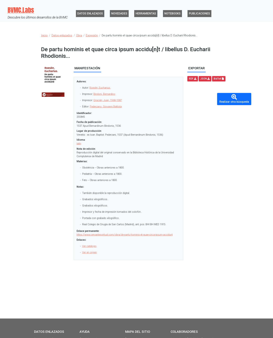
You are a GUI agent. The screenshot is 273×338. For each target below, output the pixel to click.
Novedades (119, 13)
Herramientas (146, 13)
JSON (205, 78)
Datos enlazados (90, 13)
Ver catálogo (89, 246)
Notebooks (172, 13)
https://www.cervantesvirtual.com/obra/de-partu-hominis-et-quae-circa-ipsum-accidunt (125, 234)
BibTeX (219, 78)
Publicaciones (199, 13)
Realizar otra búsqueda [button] (234, 98)
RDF (192, 78)
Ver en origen (89, 252)
